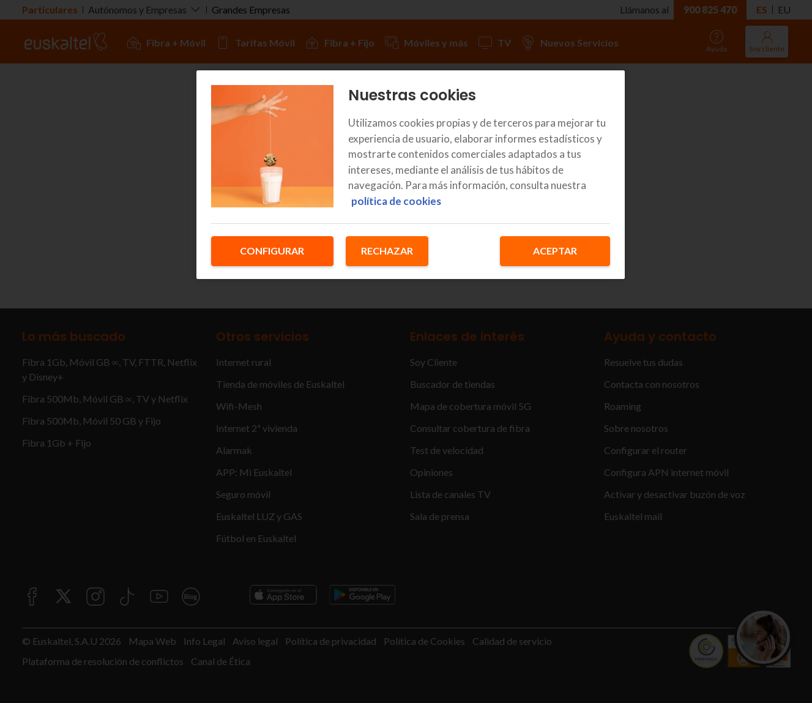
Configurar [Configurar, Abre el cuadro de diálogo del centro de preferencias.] (272, 250)
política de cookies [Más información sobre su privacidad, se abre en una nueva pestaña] (396, 201)
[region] (410, 174)
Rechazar (387, 250)
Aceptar (555, 250)
